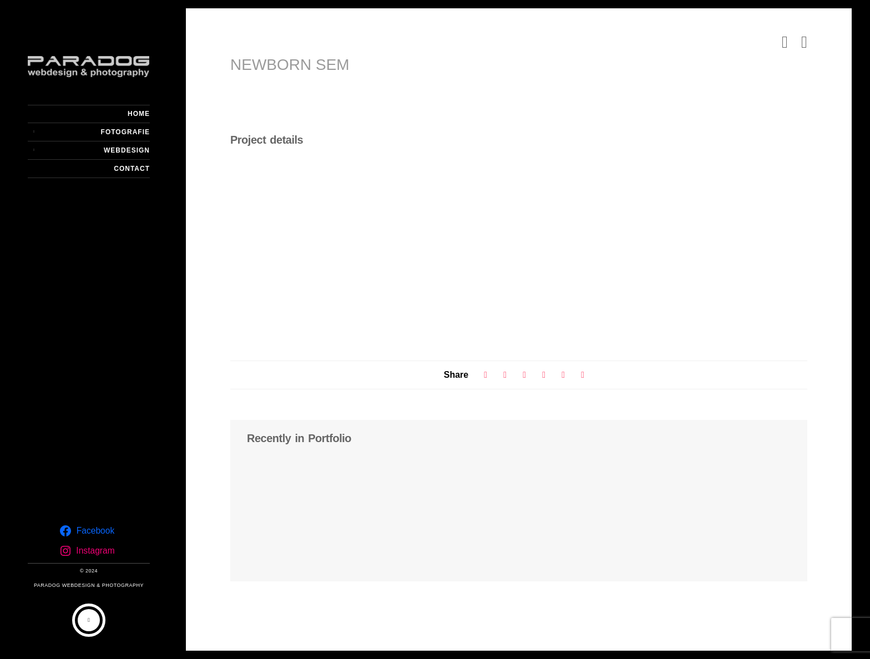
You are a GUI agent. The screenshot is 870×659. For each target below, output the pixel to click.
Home (139, 114)
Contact (132, 169)
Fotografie (125, 132)
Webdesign (127, 150)
